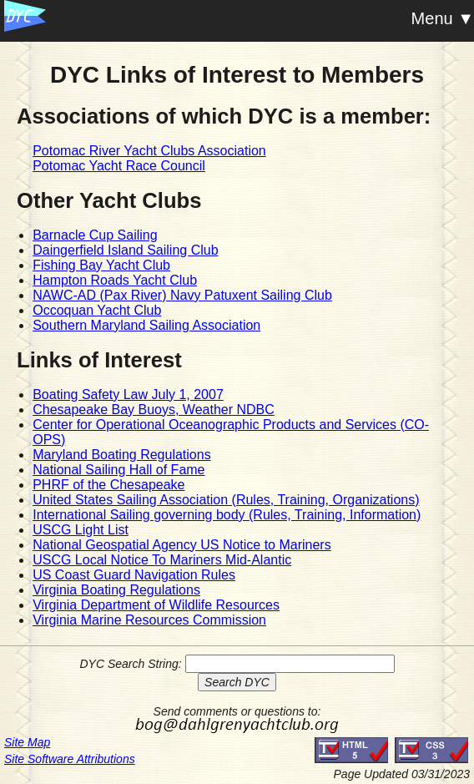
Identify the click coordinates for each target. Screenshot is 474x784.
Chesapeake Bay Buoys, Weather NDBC (154, 409)
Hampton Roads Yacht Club (115, 280)
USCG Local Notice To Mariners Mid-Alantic (162, 560)
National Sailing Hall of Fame (118, 470)
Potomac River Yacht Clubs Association (149, 151)
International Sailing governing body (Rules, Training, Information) (227, 515)
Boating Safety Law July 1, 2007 (128, 394)
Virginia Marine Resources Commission (149, 620)
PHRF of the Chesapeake (108, 485)
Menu (432, 18)
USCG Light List (81, 530)
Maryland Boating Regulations (121, 455)
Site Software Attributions (69, 759)
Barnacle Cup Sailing (95, 235)
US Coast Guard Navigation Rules (134, 575)
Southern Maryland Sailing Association (146, 325)
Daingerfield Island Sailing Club (125, 250)
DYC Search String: (130, 663)
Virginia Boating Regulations (116, 590)
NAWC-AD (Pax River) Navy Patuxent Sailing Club (182, 295)
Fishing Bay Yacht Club (101, 265)
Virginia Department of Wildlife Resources (156, 605)
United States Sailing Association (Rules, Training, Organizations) (226, 500)
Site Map (27, 742)
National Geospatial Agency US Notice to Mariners (182, 545)
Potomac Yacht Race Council (119, 166)
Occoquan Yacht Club (97, 310)
